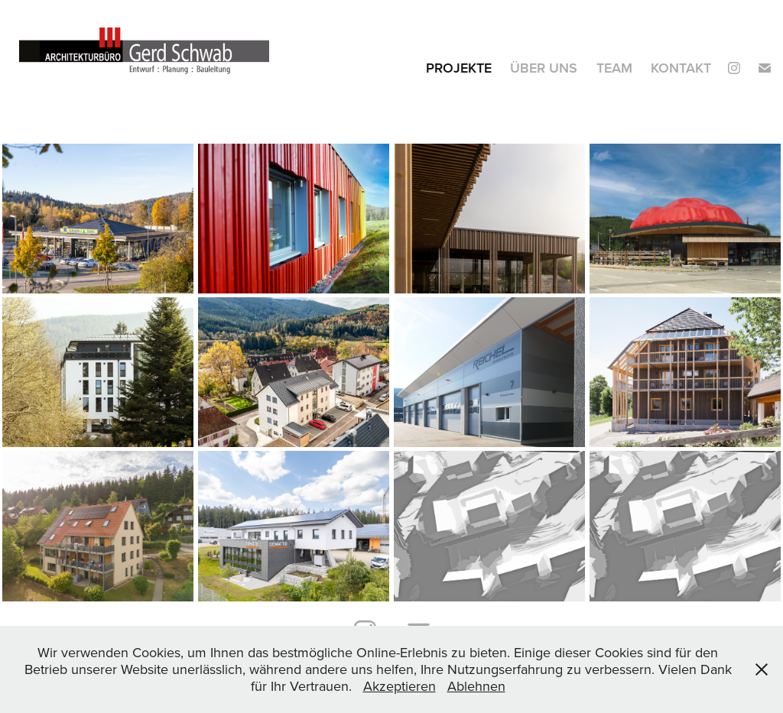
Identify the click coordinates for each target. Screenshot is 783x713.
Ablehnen (476, 685)
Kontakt (681, 67)
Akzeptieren (399, 685)
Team (614, 67)
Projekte (459, 67)
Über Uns (543, 67)
